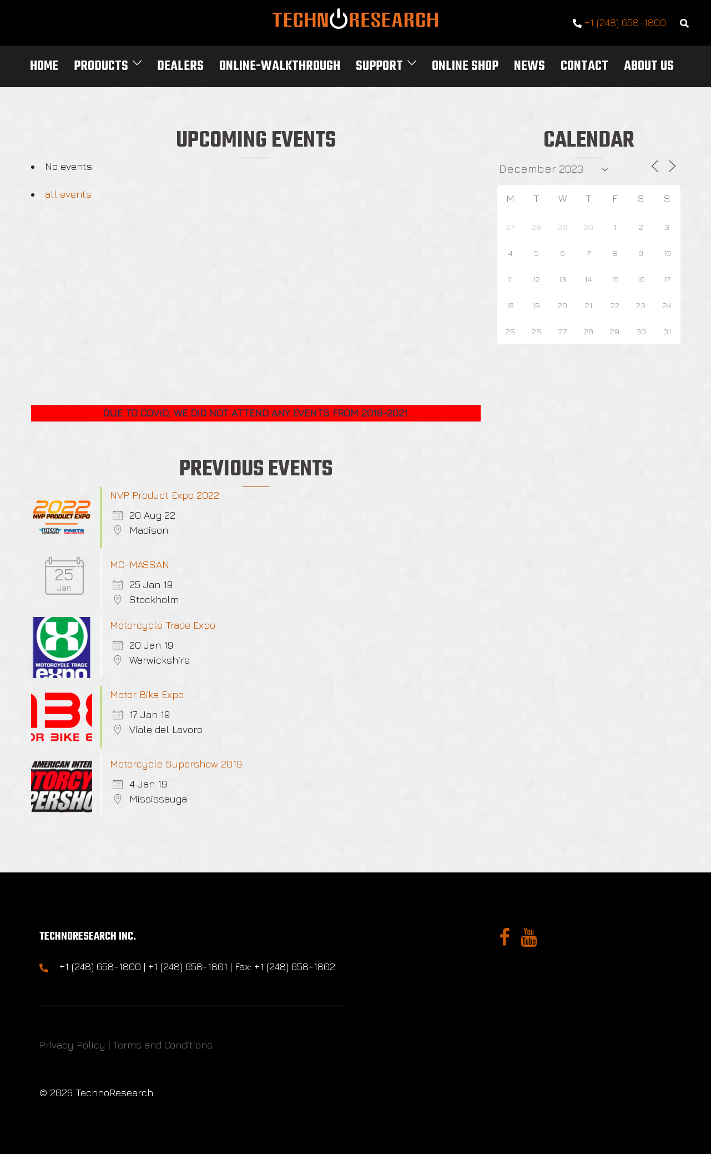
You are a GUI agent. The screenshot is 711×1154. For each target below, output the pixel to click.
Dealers (180, 66)
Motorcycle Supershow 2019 (176, 764)
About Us (649, 66)
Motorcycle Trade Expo (162, 625)
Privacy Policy (72, 1045)
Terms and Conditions (163, 1045)
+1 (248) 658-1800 (619, 23)
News (529, 66)
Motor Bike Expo (147, 694)
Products (101, 66)
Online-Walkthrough (279, 66)
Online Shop (465, 66)
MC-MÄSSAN (139, 564)
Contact (584, 66)
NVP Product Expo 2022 (164, 495)
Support (379, 66)
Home (44, 66)
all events (68, 194)
